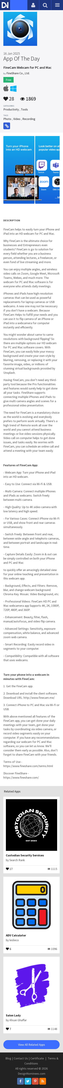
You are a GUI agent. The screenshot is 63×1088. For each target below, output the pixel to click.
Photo (7, 119)
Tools (24, 109)
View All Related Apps (31, 1045)
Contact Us (21, 1058)
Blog (8, 1058)
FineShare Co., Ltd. (18, 73)
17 (9, 868)
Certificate (37, 1058)
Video (16, 119)
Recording (28, 119)
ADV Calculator (16, 935)
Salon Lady (13, 1015)
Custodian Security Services (25, 855)
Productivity (11, 109)
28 (8, 97)
